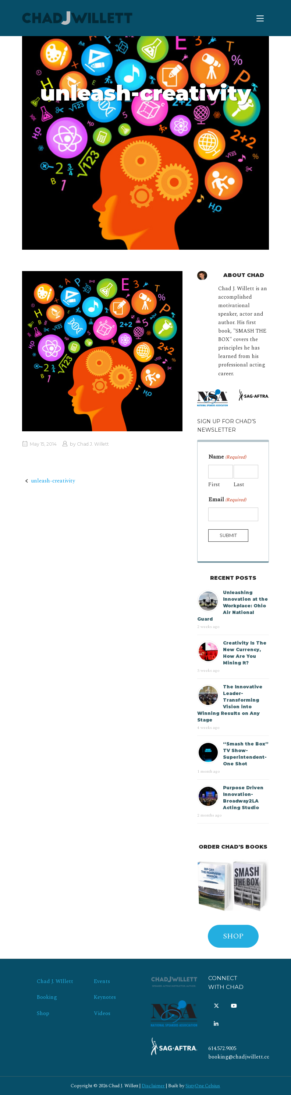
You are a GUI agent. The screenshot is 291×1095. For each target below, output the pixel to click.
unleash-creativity (53, 481)
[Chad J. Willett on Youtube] (234, 1006)
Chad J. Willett (93, 444)
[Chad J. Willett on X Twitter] (216, 1006)
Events (102, 982)
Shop (43, 1014)
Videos (102, 1014)
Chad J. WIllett (55, 982)
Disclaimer (153, 1085)
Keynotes (105, 997)
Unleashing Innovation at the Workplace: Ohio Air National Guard (232, 606)
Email (227, 499)
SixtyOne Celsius (202, 1085)
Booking (47, 997)
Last (239, 484)
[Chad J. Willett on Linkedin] (216, 1024)
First (214, 484)
